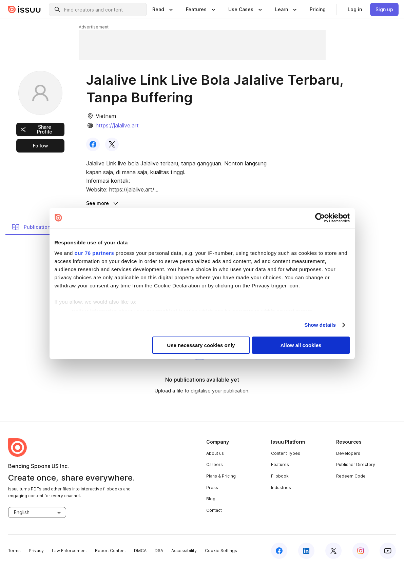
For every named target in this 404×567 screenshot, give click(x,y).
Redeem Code (351, 476)
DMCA (140, 550)
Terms (14, 550)
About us (215, 453)
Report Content (110, 550)
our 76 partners (94, 253)
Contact (214, 510)
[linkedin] (306, 551)
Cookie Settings (221, 550)
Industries (281, 487)
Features (280, 464)
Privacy (36, 550)
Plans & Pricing (221, 476)
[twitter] (333, 551)
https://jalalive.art (117, 125)
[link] (317, 9)
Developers (348, 453)
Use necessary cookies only (201, 345)
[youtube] (388, 551)
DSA (159, 550)
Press (212, 487)
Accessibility (184, 550)
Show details (320, 325)
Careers (214, 464)
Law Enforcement (69, 550)
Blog (210, 498)
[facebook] (279, 551)
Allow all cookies (301, 345)
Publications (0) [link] (36, 227)
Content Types (285, 453)
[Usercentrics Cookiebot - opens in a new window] (320, 218)
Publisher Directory (355, 464)
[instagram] (360, 551)
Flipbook (280, 476)
